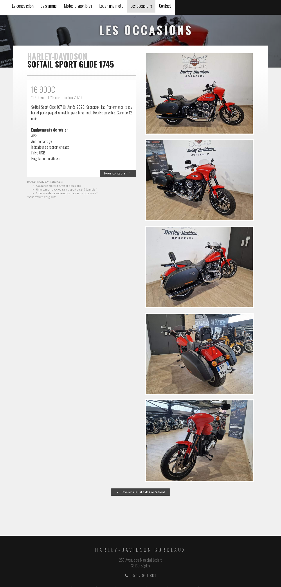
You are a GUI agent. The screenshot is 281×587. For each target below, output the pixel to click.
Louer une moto (213, 7)
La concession (120, 7)
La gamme (147, 7)
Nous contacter (118, 174)
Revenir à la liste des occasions (140, 493)
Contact (271, 7)
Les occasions (245, 7)
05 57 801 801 (140, 576)
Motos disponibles (178, 7)
